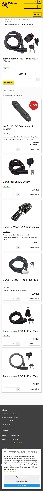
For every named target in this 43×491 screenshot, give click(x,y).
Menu (37, 14)
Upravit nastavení (22, 477)
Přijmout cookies (22, 485)
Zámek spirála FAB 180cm (16, 182)
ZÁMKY (8, 22)
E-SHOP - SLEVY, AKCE (24, 19)
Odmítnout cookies (22, 481)
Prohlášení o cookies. (11, 471)
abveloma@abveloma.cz (19, 443)
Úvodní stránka (8, 19)
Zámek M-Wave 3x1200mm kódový (21, 227)
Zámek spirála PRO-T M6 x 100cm (20, 331)
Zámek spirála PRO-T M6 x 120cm (20, 376)
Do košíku (8, 83)
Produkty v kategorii (8, 90)
